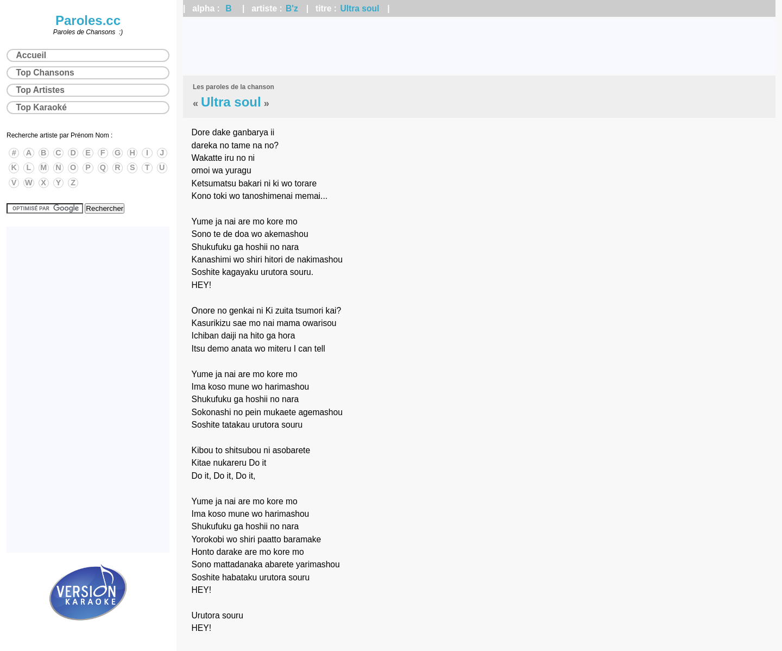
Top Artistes (40, 90)
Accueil (31, 55)
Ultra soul (359, 8)
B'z (292, 8)
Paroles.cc (88, 20)
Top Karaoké (41, 107)
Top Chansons (45, 72)
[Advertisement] (479, 46)
